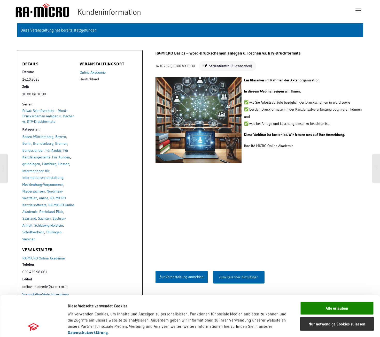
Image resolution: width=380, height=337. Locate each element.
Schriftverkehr (33, 232)
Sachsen (44, 218)
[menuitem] (358, 10)
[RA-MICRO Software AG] (99, 10)
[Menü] (358, 10)
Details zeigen (267, 326)
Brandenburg (43, 143)
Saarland (29, 218)
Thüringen (54, 232)
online (43, 198)
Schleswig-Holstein (48, 225)
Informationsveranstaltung (43, 177)
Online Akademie (93, 72)
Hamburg (49, 164)
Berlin (27, 143)
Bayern (60, 136)
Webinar (28, 239)
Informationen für (36, 170)
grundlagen (31, 164)
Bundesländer (33, 150)
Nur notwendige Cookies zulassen (336, 286)
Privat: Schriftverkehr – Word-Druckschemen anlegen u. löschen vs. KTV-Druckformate (48, 116)
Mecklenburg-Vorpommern (43, 184)
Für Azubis (53, 150)
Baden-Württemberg (38, 136)
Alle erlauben (336, 270)
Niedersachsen (33, 191)
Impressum (78, 300)
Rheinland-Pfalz (51, 211)
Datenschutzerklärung (88, 294)
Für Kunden (61, 157)
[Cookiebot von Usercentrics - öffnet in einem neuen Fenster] (33, 327)
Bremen (61, 143)
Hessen (63, 164)
